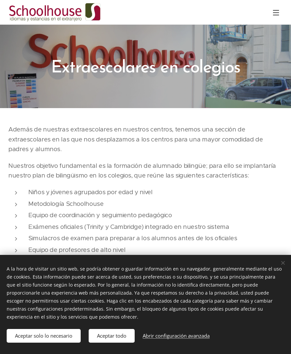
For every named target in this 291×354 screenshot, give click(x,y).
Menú (276, 12)
